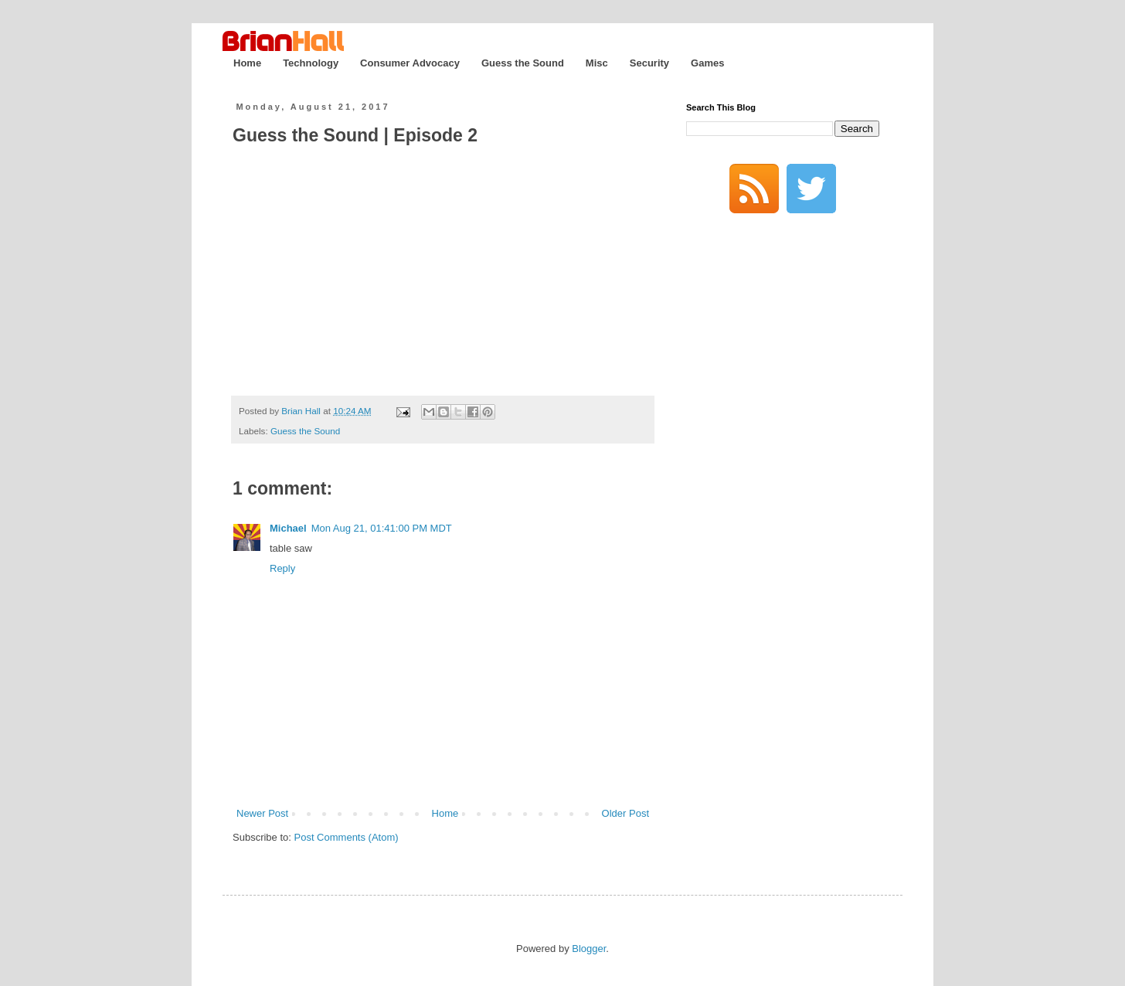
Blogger (589, 948)
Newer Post (262, 813)
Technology (310, 63)
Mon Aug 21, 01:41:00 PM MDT (381, 528)
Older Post (625, 813)
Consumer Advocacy (410, 63)
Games (707, 63)
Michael (288, 528)
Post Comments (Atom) (346, 837)
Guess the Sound (522, 63)
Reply (282, 568)
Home (247, 63)
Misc (597, 63)
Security (649, 63)
